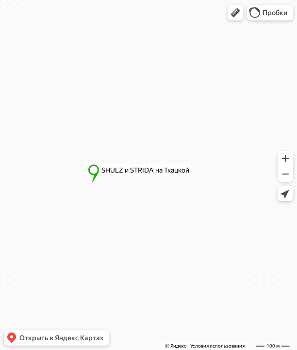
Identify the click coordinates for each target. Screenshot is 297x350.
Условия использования (217, 346)
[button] (235, 12)
